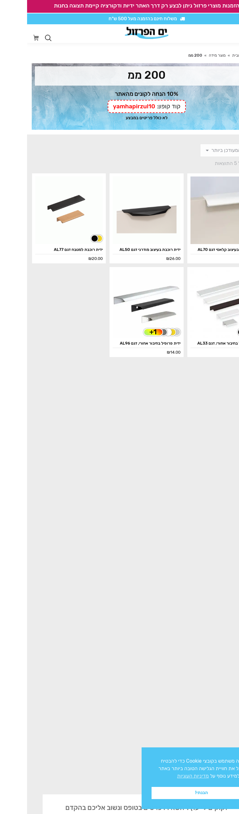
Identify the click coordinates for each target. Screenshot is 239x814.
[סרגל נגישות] (216, 33)
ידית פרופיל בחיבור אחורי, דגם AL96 (123, 343)
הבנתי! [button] (174, 792)
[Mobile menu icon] (229, 33)
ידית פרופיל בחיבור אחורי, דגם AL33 (200, 343)
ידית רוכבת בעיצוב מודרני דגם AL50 (122, 249)
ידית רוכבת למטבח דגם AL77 (51, 249)
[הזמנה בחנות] (203, 150)
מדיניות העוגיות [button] (166, 776)
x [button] (229, 752)
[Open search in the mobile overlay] (21, 38)
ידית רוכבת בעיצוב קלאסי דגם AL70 (201, 249)
